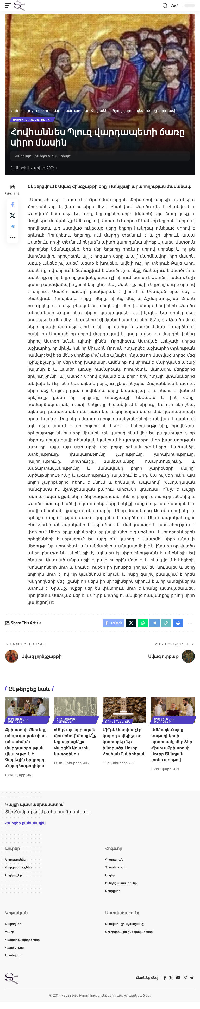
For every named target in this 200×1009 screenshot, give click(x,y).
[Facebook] (163, 984)
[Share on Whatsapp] (139, 625)
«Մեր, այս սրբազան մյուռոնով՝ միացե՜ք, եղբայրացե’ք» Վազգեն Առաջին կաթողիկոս (75, 744)
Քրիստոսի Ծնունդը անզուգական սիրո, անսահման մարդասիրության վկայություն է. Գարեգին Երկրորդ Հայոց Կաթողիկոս (26, 750)
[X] (170, 984)
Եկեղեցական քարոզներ (33, 120)
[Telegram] (192, 984)
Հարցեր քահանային (27, 825)
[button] (9, 5)
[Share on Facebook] (12, 206)
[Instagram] (185, 984)
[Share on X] (12, 219)
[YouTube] (177, 984)
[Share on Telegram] (12, 231)
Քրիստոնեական (118, 723)
